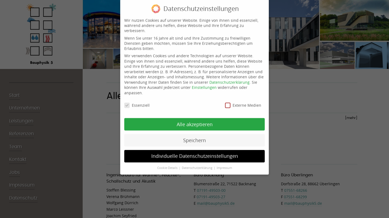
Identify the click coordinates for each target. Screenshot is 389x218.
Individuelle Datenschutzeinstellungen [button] (194, 153)
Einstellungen (204, 84)
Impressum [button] (224, 165)
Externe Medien (243, 102)
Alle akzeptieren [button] (195, 121)
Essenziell (137, 102)
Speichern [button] (194, 137)
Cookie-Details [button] (167, 165)
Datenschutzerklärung (229, 79)
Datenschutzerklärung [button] (197, 165)
